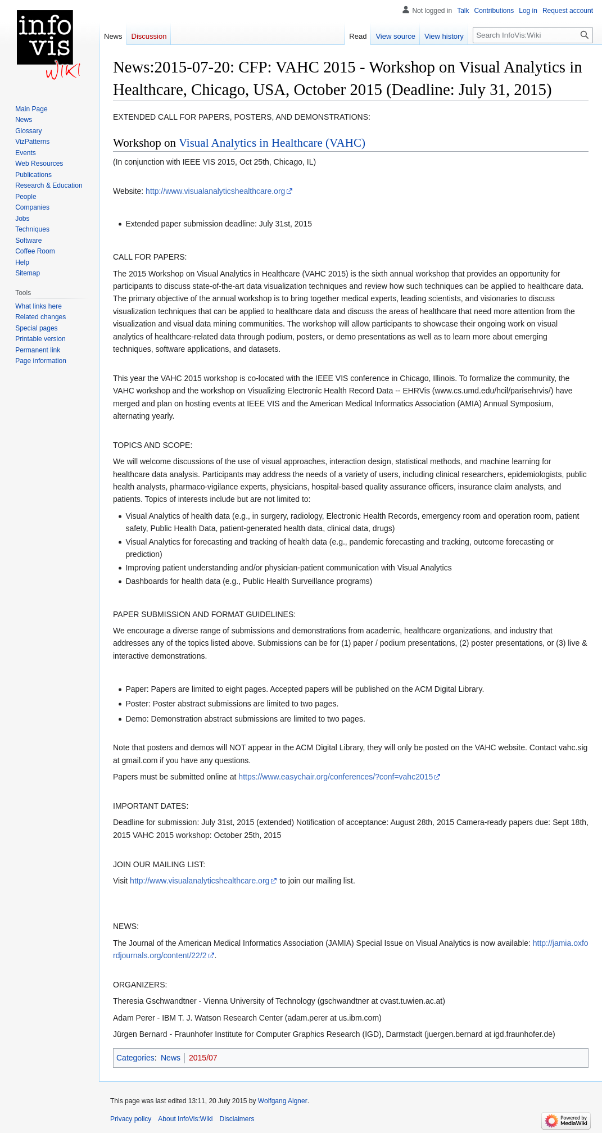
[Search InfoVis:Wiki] (533, 35)
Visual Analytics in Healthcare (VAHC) (272, 142)
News (170, 1057)
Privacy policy (130, 1119)
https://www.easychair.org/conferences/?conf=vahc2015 (335, 776)
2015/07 (203, 1057)
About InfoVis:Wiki (185, 1119)
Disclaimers (237, 1119)
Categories (135, 1057)
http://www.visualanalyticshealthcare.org (215, 191)
